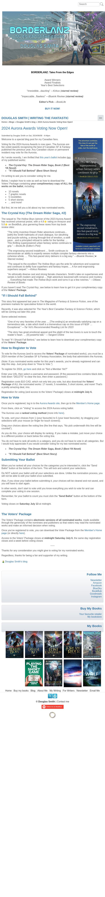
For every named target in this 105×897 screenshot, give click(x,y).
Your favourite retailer (90, 614)
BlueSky (97, 588)
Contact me (63, 701)
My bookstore (94, 617)
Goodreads (96, 593)
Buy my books (21, 690)
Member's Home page (88, 403)
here (61, 413)
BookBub (97, 591)
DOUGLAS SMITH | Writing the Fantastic (35, 118)
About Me (42, 690)
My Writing (55, 690)
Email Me (95, 690)
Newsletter (96, 580)
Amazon (97, 583)
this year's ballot (48, 157)
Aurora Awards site (50, 403)
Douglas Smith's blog (26, 122)
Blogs (11, 122)
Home (4, 122)
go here (27, 369)
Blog (33, 690)
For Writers (69, 690)
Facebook (96, 585)
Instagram (96, 596)
